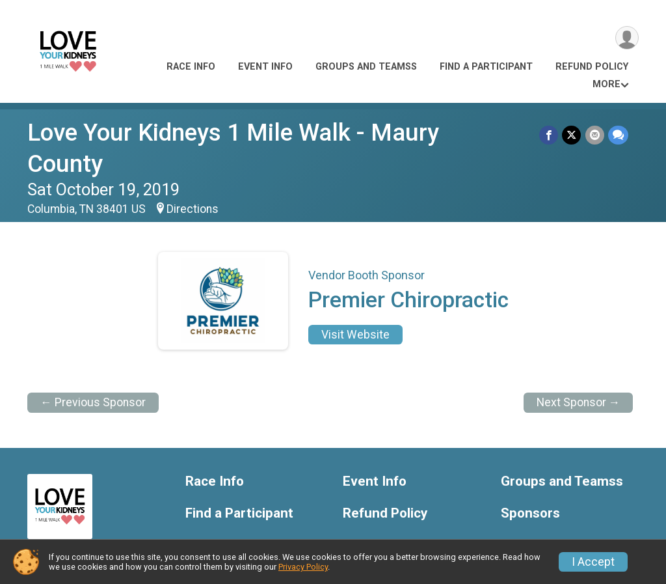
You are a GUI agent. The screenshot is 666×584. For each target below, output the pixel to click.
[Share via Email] (594, 135)
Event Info (265, 66)
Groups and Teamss (366, 66)
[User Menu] (627, 38)
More (606, 84)
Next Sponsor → (578, 371)
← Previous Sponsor (93, 371)
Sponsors (530, 482)
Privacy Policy (303, 567)
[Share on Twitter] (572, 135)
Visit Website (355, 303)
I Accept (593, 561)
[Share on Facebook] (549, 135)
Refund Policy (591, 66)
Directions (192, 177)
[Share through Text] (618, 135)
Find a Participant (486, 66)
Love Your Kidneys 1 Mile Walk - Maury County (273, 132)
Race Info (190, 66)
